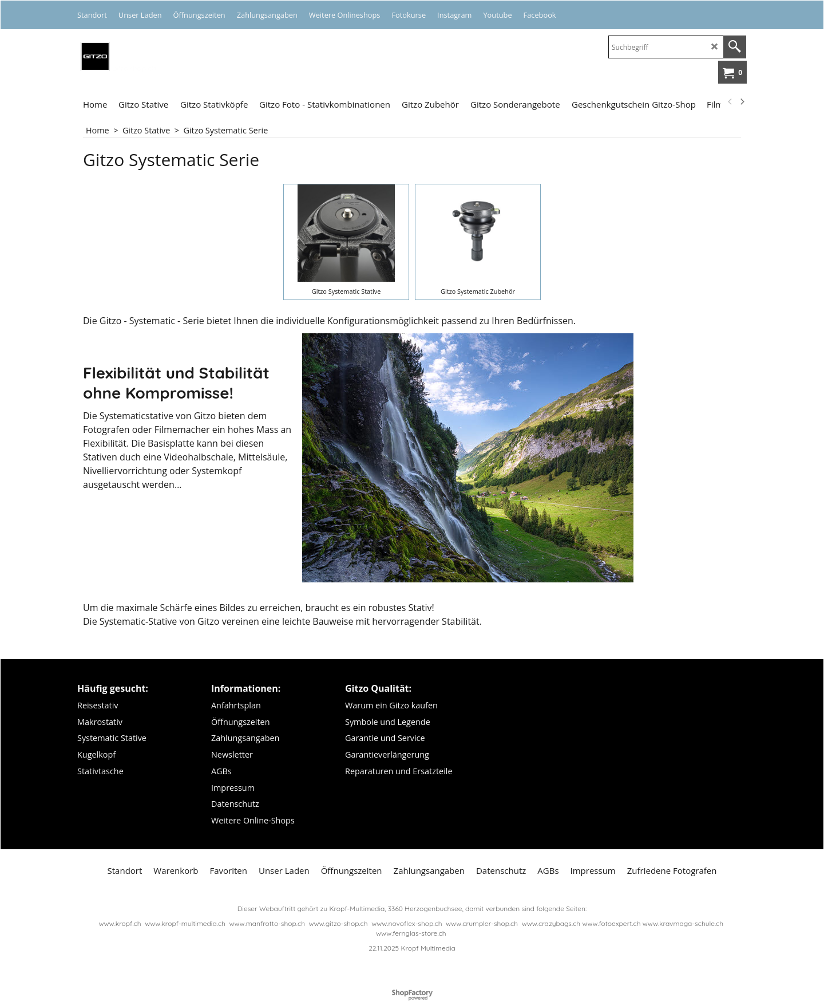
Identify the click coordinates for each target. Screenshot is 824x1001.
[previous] (730, 102)
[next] (741, 102)
